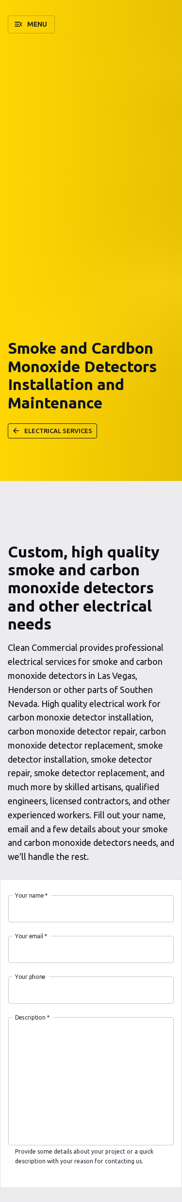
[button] (31, 24)
